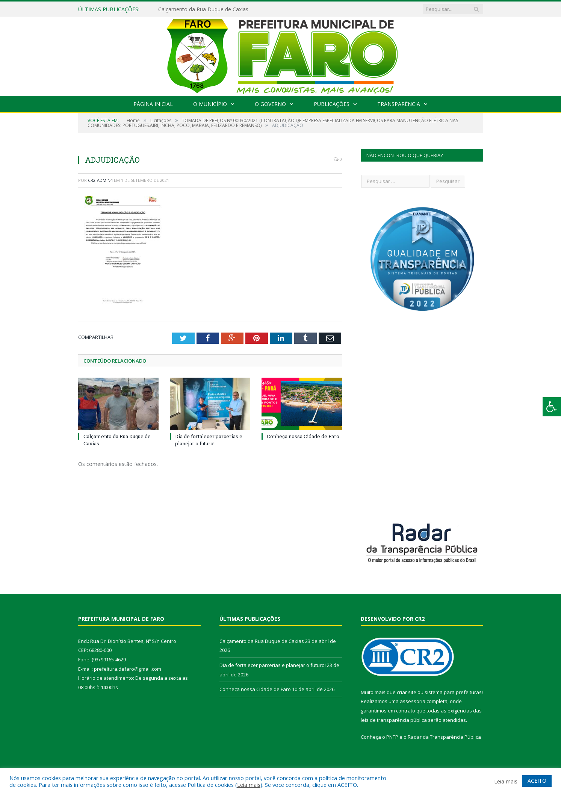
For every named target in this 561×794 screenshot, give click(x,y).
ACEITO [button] (537, 780)
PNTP (392, 737)
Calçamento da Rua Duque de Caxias (203, 9)
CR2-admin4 (100, 180)
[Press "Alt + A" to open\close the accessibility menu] (552, 406)
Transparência (398, 103)
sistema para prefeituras (453, 692)
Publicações (331, 103)
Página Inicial (153, 103)
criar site (406, 692)
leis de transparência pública (394, 720)
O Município (210, 103)
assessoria (412, 701)
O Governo (270, 103)
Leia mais (248, 784)
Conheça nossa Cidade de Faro (303, 436)
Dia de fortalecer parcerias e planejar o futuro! (208, 439)
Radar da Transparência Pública (444, 737)
